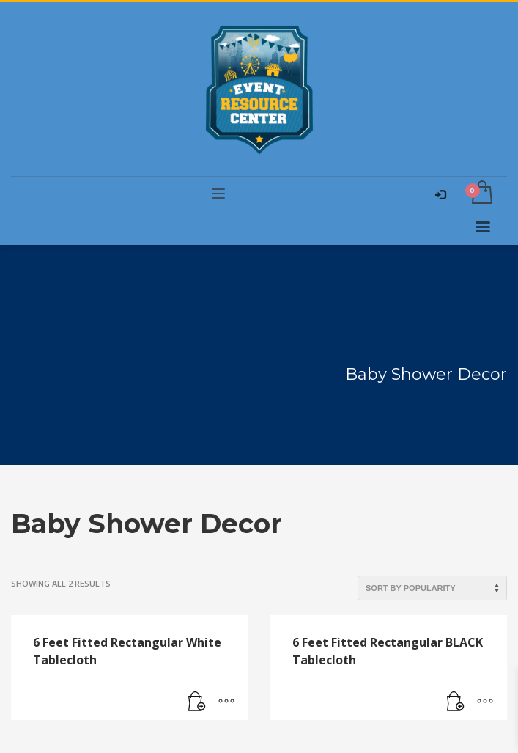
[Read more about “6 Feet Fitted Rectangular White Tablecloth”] (197, 701)
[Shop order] (432, 588)
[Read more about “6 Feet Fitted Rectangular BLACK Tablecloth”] (455, 701)
